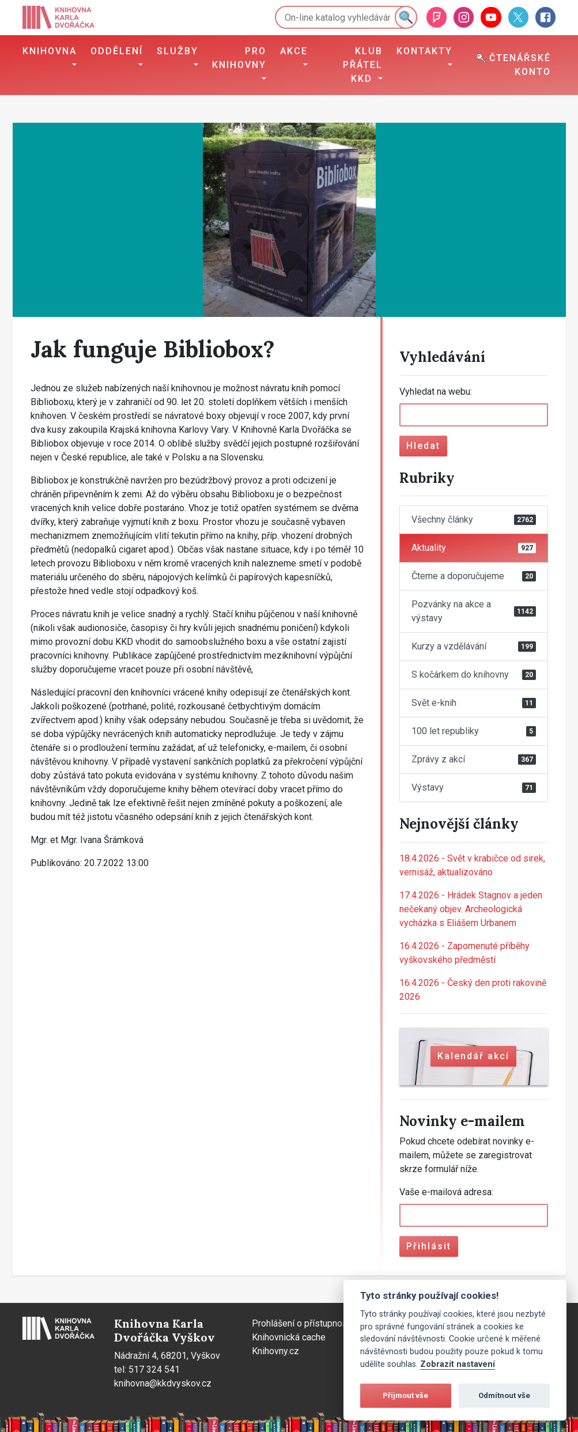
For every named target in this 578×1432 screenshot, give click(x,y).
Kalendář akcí (473, 1056)
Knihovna (49, 51)
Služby (177, 51)
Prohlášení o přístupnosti (302, 1323)
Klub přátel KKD (363, 65)
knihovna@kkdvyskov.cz (162, 1383)
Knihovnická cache (289, 1337)
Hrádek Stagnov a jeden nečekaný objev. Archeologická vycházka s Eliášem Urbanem (470, 909)
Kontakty (424, 51)
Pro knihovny (239, 58)
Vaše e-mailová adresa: (446, 1192)
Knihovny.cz (275, 1351)
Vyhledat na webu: (435, 391)
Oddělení (116, 51)
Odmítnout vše (504, 1395)
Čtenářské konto (514, 64)
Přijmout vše (405, 1395)
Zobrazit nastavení (457, 1364)
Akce (294, 51)
